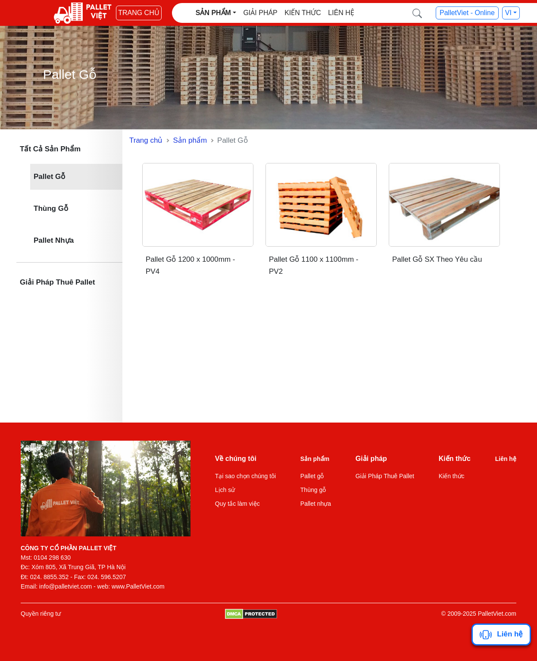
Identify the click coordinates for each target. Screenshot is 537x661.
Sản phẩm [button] (213, 12)
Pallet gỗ (312, 476)
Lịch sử (225, 489)
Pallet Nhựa (54, 240)
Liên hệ (341, 12)
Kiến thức (302, 12)
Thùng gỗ (313, 489)
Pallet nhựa (315, 503)
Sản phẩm (190, 140)
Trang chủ (138, 12)
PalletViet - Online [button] (467, 12)
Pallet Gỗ (49, 176)
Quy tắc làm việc (237, 503)
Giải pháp (260, 12)
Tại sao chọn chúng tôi (245, 476)
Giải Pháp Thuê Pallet (57, 282)
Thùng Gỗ (51, 208)
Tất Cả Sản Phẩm (50, 149)
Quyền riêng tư (41, 613)
